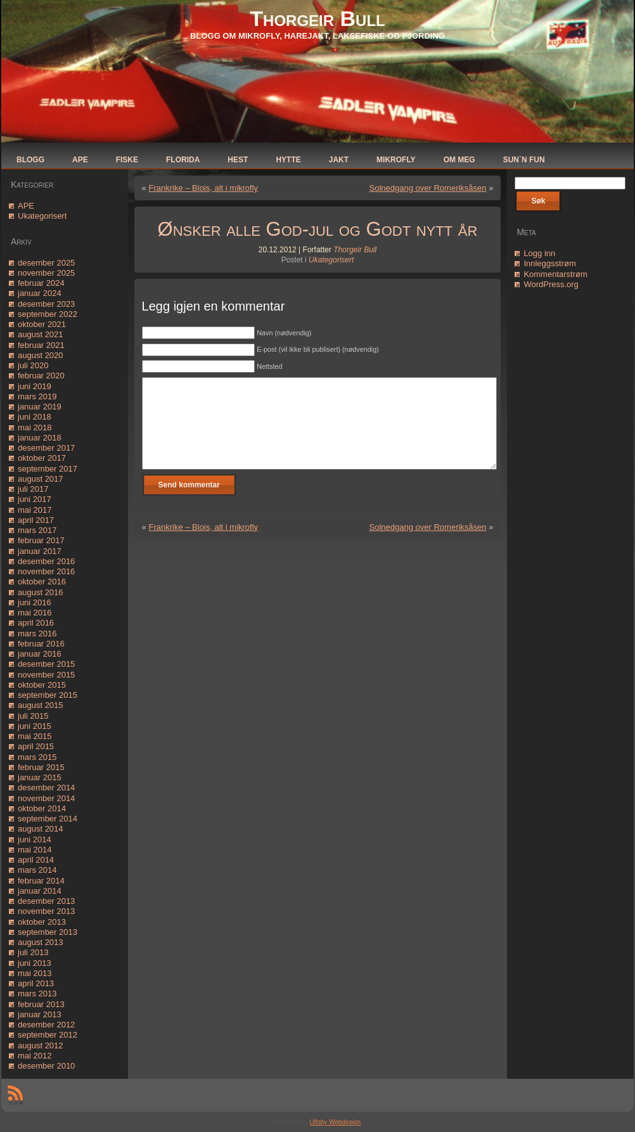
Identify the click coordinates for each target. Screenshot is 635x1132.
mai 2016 (34, 612)
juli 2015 (33, 716)
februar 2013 (41, 1004)
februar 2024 (41, 283)
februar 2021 (41, 345)
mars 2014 (37, 870)
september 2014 (47, 818)
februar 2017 (41, 540)
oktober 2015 (42, 685)
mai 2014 (34, 849)
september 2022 (47, 314)
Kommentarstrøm (555, 274)
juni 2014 (34, 839)
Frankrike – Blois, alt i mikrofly (203, 188)
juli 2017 (33, 489)
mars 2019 (37, 396)
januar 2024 (39, 293)
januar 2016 (39, 654)
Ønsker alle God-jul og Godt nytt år (318, 229)
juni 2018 (34, 416)
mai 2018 (34, 427)
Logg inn (539, 253)
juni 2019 (34, 386)
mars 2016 (37, 633)
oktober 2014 (42, 808)
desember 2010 (46, 1066)
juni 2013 (34, 963)
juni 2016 (34, 602)
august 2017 (40, 479)
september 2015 (47, 695)
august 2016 (40, 592)
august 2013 (40, 942)
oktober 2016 (42, 581)
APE (26, 205)
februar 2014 (41, 880)
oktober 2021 (42, 324)
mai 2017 (34, 510)
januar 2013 (39, 1014)
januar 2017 (39, 551)
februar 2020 (41, 375)
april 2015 (36, 746)
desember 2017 (46, 448)
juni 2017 (34, 499)
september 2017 (47, 468)
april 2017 (36, 520)
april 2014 (36, 860)
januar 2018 (39, 437)
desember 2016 (46, 561)
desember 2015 (46, 664)
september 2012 (47, 1034)
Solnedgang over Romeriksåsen (428, 188)
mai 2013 (34, 973)
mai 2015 (34, 736)
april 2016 (36, 622)
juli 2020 (33, 365)
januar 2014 (39, 891)
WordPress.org (550, 284)
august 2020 (40, 355)
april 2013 (36, 983)
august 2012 (40, 1045)
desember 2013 (46, 901)
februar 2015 (41, 767)
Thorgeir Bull (317, 18)
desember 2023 (46, 304)
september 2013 (47, 932)
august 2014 (40, 828)
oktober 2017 (42, 458)
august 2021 (40, 334)
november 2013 (46, 911)
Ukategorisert (42, 216)
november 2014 (46, 798)
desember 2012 (46, 1024)
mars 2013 (37, 993)
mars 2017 (37, 530)
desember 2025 (46, 262)
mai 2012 (34, 1055)
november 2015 (46, 674)
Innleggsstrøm (549, 263)
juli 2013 (33, 952)
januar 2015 (39, 777)
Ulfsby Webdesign (335, 1122)
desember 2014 (46, 787)
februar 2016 (41, 643)
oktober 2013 (42, 922)
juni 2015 (34, 726)
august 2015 (40, 705)
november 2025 (46, 273)
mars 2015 (37, 757)
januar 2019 (39, 406)
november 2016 (46, 571)
